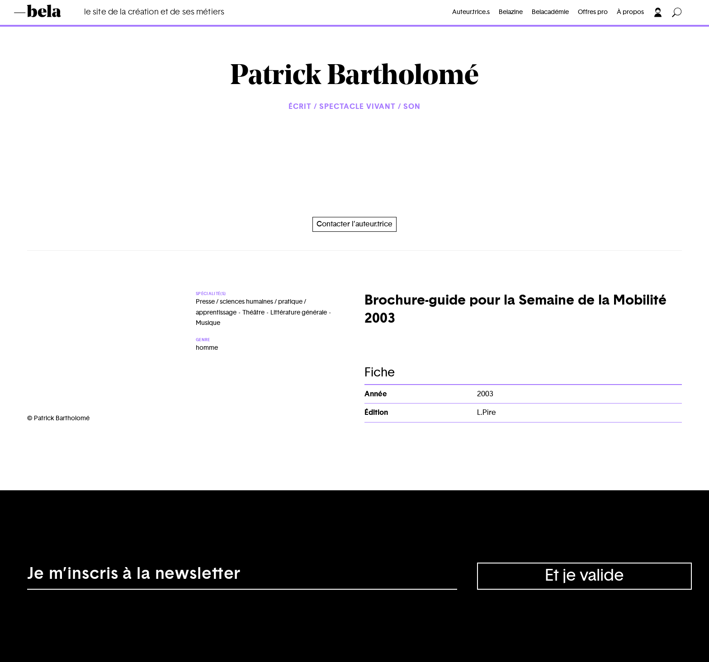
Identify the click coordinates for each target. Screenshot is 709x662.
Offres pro (593, 12)
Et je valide (584, 576)
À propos (630, 12)
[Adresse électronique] (242, 576)
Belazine (511, 12)
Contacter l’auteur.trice (354, 224)
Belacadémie (550, 12)
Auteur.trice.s (471, 12)
